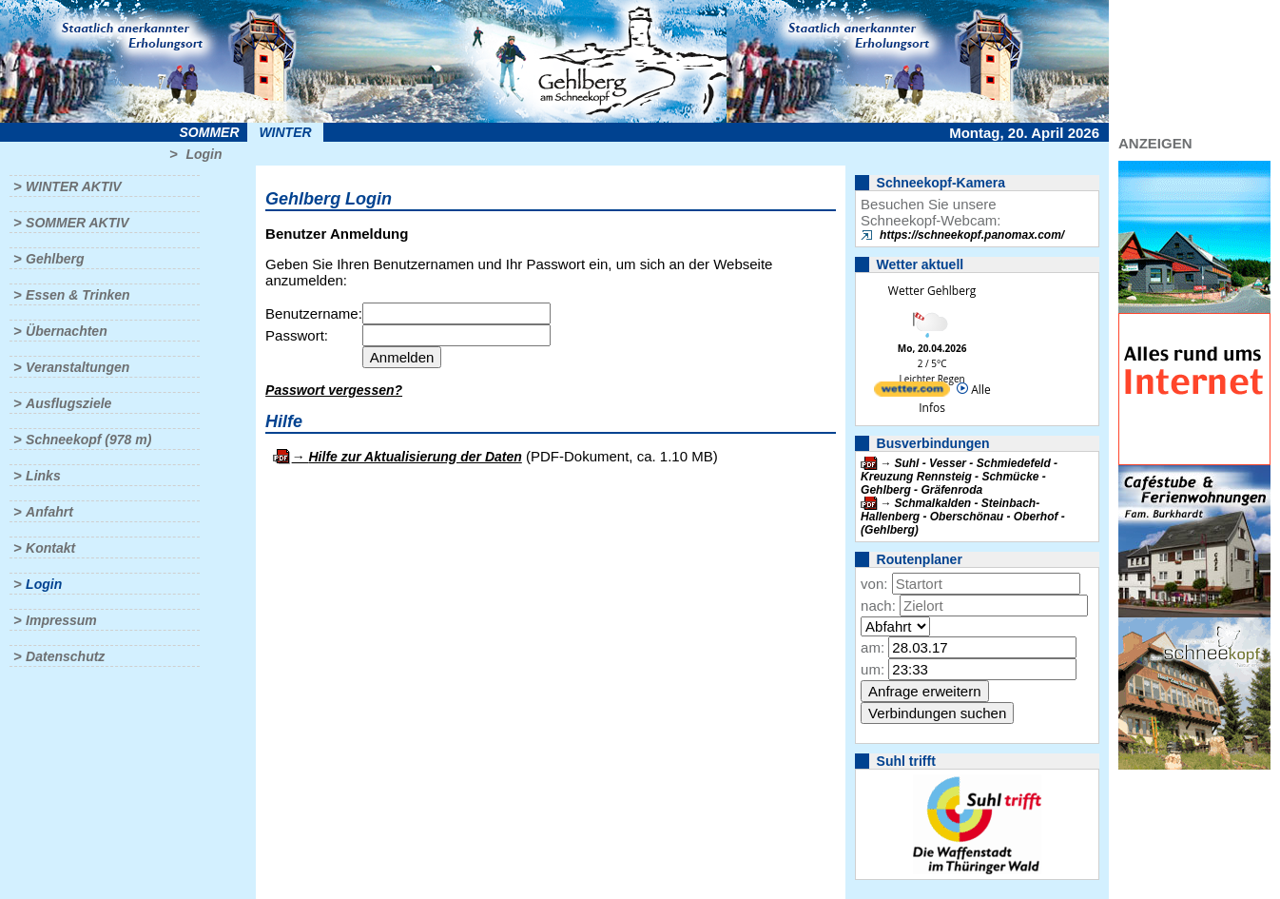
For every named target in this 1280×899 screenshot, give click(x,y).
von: (874, 584)
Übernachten (66, 331)
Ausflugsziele (68, 403)
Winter (285, 132)
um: (872, 669)
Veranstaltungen (77, 367)
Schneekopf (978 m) (88, 439)
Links (43, 475)
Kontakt (50, 548)
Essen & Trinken (77, 295)
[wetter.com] (912, 392)
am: (872, 647)
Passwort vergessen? (333, 390)
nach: (878, 605)
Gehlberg (55, 258)
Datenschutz (65, 656)
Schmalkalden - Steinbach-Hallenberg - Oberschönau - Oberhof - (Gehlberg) (963, 517)
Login (203, 154)
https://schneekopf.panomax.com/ (972, 235)
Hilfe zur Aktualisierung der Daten (415, 456)
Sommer (210, 132)
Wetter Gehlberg (932, 291)
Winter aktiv (74, 186)
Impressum (61, 620)
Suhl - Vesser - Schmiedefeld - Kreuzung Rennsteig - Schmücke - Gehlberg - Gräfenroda (959, 477)
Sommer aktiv (77, 222)
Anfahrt (49, 511)
